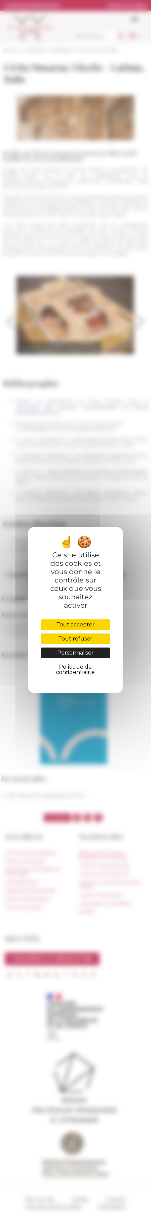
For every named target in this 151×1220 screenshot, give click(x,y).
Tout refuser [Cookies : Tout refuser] (75, 638)
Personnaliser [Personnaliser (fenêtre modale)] (75, 653)
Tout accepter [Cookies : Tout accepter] (75, 624)
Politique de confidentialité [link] (75, 669)
